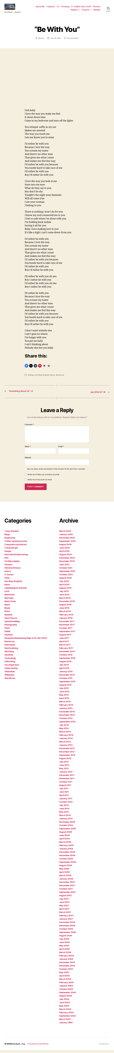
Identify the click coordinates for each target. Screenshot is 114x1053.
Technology (10, 661)
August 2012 (65, 761)
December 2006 (67, 925)
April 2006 (64, 952)
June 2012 (64, 768)
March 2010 (65, 818)
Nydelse (8, 617)
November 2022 (67, 564)
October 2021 (65, 571)
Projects (85, 11)
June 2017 (64, 641)
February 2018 (66, 617)
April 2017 (64, 644)
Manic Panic (10, 604)
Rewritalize (9, 647)
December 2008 (67, 855)
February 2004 (66, 1015)
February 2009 (66, 848)
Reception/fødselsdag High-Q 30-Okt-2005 (25, 641)
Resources (61, 378)
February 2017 (66, 651)
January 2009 (66, 851)
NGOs (7, 614)
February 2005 (66, 985)
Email (61, 449)
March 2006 (65, 955)
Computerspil (11, 551)
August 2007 (65, 898)
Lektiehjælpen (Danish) (15, 591)
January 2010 (66, 821)
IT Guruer (9, 577)
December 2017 (67, 624)
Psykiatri (8, 637)
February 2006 (66, 958)
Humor (7, 574)
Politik (7, 634)
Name (28, 449)
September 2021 (67, 574)
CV (58, 8)
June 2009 (64, 838)
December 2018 (67, 604)
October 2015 (65, 681)
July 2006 (64, 942)
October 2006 (66, 932)
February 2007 (66, 918)
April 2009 (64, 841)
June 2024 (64, 551)
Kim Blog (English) (42, 378)
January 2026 (66, 537)
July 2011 (63, 791)
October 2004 (66, 992)
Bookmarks (9, 540)
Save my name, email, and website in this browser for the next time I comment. (56, 472)
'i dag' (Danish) (11, 534)
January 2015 (66, 711)
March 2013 (65, 744)
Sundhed (8, 657)
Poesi (7, 631)
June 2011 (64, 795)
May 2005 (64, 975)
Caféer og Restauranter (15, 544)
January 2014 (66, 741)
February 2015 (66, 708)
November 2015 (67, 678)
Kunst (7, 587)
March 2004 (65, 1012)
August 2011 (65, 788)
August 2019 (65, 591)
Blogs (32, 378)
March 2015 (65, 704)
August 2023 (65, 557)
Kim (42, 41)
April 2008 (64, 875)
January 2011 (65, 801)
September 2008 (67, 865)
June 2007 (64, 905)
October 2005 (66, 972)
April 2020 (64, 587)
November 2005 (67, 968)
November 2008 (67, 858)
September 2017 (67, 634)
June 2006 (64, 945)
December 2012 (67, 751)
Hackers (8, 567)
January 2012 (65, 775)
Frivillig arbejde (11, 564)
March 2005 (65, 982)
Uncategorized (11, 668)
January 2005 (66, 988)
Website (28, 460)
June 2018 (64, 611)
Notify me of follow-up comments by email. (43, 477)
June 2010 (64, 811)
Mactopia (9, 601)
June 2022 (64, 567)
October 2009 (66, 828)
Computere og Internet (15, 547)
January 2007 (66, 922)
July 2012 (64, 764)
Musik (7, 611)
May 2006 (64, 948)
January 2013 (66, 748)
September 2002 (67, 1019)
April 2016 (64, 671)
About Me (40, 8)
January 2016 (66, 674)
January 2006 (66, 962)
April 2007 (64, 912)
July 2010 (64, 808)
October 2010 (66, 805)
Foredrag (65, 8)
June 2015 (64, 694)
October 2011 (65, 785)
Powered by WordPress (39, 1047)
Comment (29, 427)
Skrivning (9, 654)
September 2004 (67, 995)
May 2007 (64, 908)
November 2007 (67, 888)
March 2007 (65, 915)
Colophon (50, 8)
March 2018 (65, 614)
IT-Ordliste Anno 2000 (81, 8)
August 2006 (65, 938)
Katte (7, 581)
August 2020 (65, 581)
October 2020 (66, 577)
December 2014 (67, 714)
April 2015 (64, 701)
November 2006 (67, 928)
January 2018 (66, 621)
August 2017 (65, 637)
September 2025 (67, 544)
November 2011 (66, 781)
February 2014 (66, 738)
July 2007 (64, 902)
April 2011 (64, 798)
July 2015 (64, 691)
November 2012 (67, 754)
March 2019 (65, 601)
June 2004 (64, 1005)
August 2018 (65, 607)
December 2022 (67, 561)
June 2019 (64, 597)
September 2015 (67, 684)
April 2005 (64, 978)
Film (6, 561)
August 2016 (65, 664)
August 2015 (65, 688)
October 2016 (65, 657)
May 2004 (64, 1009)
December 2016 (67, 654)
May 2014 (64, 731)
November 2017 (67, 627)
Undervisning (10, 671)
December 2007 (67, 885)
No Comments (73, 41)
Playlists (74, 11)
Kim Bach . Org (19, 1047)
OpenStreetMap (12, 624)
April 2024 (64, 554)
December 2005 (67, 965)
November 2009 (67, 825)
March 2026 (65, 534)
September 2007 (67, 895)
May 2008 (64, 871)
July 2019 (64, 594)
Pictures (96, 8)
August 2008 (65, 868)
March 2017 (65, 647)
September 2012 (67, 758)
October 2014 (65, 721)
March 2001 (65, 1022)
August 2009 (65, 835)
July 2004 (64, 1002)
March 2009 (65, 845)
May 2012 (64, 771)
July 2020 (64, 584)
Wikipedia (9, 678)
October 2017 (65, 631)
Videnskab (9, 674)
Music (53, 378)
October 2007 (66, 892)
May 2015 (64, 698)
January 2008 (66, 881)
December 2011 (66, 778)
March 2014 (65, 734)
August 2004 (65, 999)
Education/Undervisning (16, 557)
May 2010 (64, 815)
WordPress (9, 681)
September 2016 (67, 661)
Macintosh (9, 597)
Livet (6, 594)
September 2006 (67, 935)
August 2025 (65, 547)
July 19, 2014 (55, 41)
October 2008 (66, 861)
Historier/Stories (12, 571)
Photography (10, 627)
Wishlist (96, 11)
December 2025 (67, 540)
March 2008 (65, 878)
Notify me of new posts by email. (39, 482)
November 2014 (67, 718)
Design (7, 554)
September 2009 (67, 831)
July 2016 (64, 668)
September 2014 (67, 724)
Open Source (10, 621)
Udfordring (9, 664)
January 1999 (66, 1025)
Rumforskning (11, 651)
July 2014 (64, 728)
